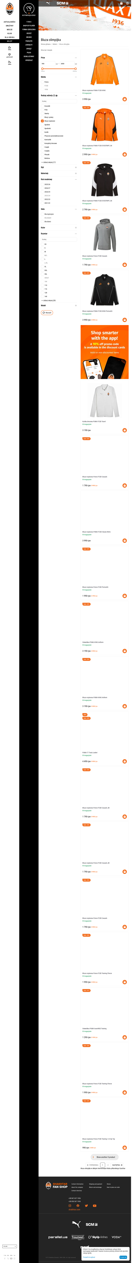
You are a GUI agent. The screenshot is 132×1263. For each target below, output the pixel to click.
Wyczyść (47, 312)
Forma (28, 22)
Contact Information (77, 1184)
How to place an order (113, 1187)
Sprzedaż (28, 60)
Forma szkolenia (28, 29)
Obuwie (29, 37)
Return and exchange (95, 1187)
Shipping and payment (95, 1184)
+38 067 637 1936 (75, 1198)
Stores (109, 1184)
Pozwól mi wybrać (89, 1257)
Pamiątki (29, 41)
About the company (77, 1187)
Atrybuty (28, 45)
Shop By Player (29, 26)
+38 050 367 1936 (75, 1201)
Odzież (28, 33)
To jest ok (123, 1257)
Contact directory (76, 1191)
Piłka (29, 53)
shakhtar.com (74, 1209)
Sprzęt (29, 49)
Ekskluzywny (29, 56)
